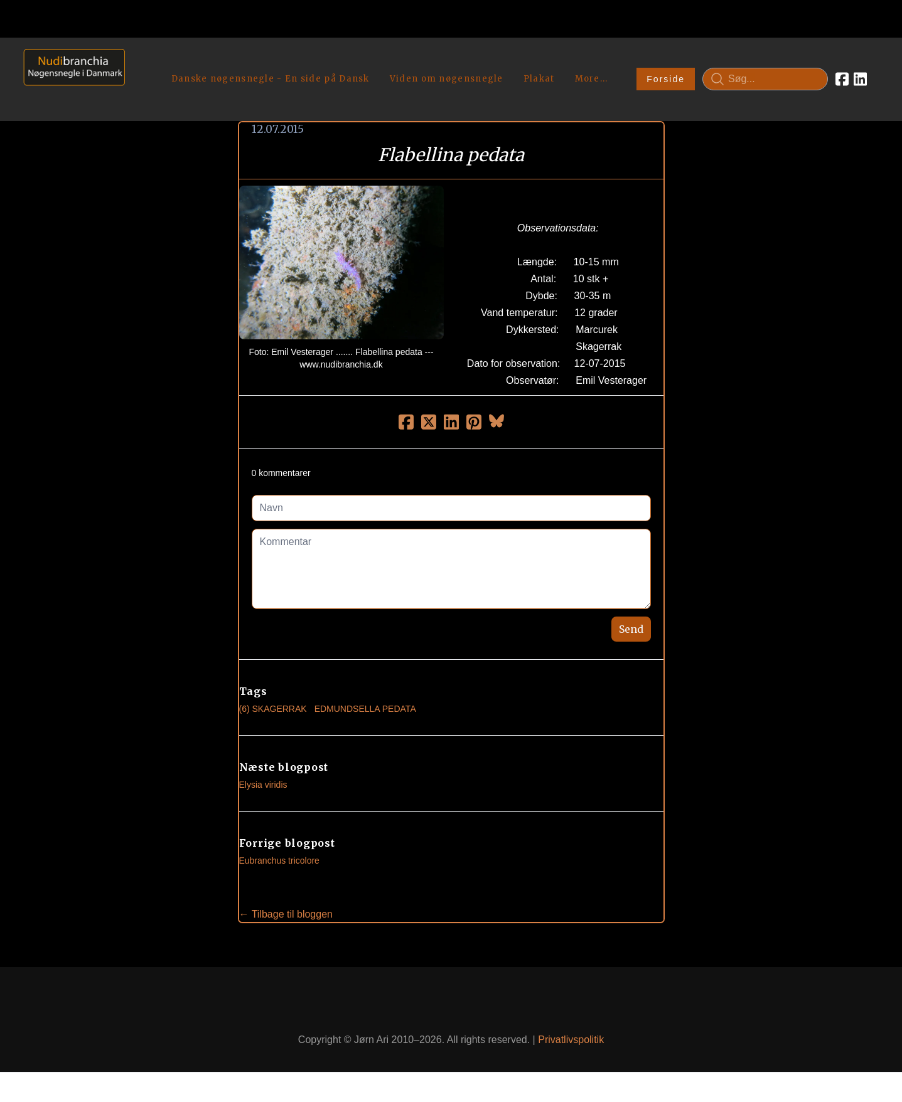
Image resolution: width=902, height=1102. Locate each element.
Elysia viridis (263, 785)
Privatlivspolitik (571, 1039)
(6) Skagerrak (273, 709)
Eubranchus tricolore (279, 861)
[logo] (70, 79)
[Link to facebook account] (842, 79)
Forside (666, 79)
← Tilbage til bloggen (286, 914)
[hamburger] (140, 61)
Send (631, 629)
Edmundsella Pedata (365, 709)
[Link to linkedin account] (860, 79)
